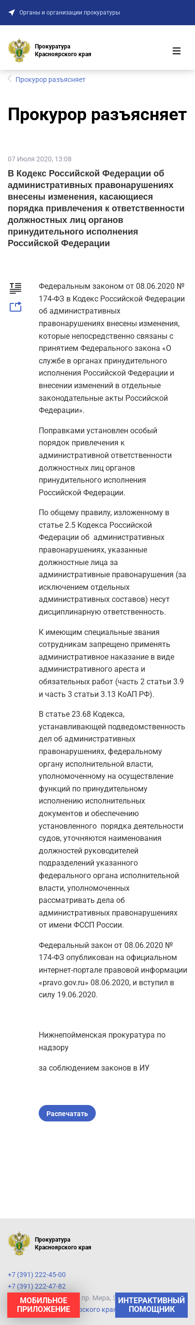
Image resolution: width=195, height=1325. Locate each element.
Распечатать (67, 1114)
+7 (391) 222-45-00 (37, 1274)
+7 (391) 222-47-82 (37, 1286)
